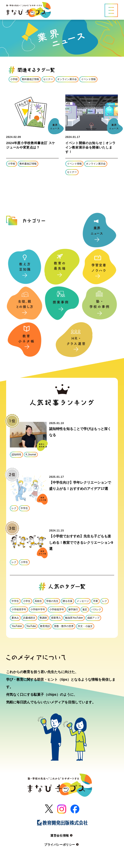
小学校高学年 (19, 609)
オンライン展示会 (67, 79)
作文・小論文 (85, 626)
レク (14, 508)
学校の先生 (52, 601)
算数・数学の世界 (64, 626)
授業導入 (56, 617)
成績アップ (93, 617)
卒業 (95, 601)
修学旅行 (73, 609)
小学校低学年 (56, 609)
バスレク (96, 609)
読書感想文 (29, 617)
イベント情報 (88, 79)
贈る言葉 (67, 601)
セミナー (48, 79)
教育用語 (45, 626)
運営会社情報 (62, 835)
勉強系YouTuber (74, 617)
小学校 (14, 79)
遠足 (84, 609)
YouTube (31, 626)
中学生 (24, 508)
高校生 (38, 601)
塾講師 (43, 617)
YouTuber (17, 626)
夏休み (15, 617)
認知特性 (16, 454)
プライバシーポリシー (62, 844)
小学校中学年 (37, 609)
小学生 (24, 562)
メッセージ (83, 601)
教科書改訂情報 (30, 79)
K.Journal (31, 454)
